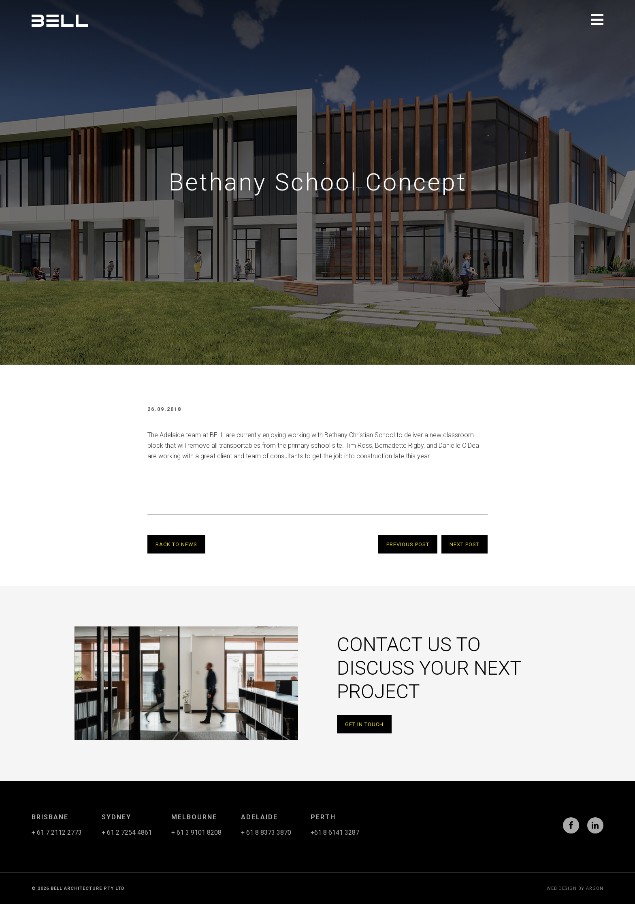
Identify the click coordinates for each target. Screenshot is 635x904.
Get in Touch (364, 724)
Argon (594, 888)
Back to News (176, 544)
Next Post (464, 544)
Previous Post (407, 544)
